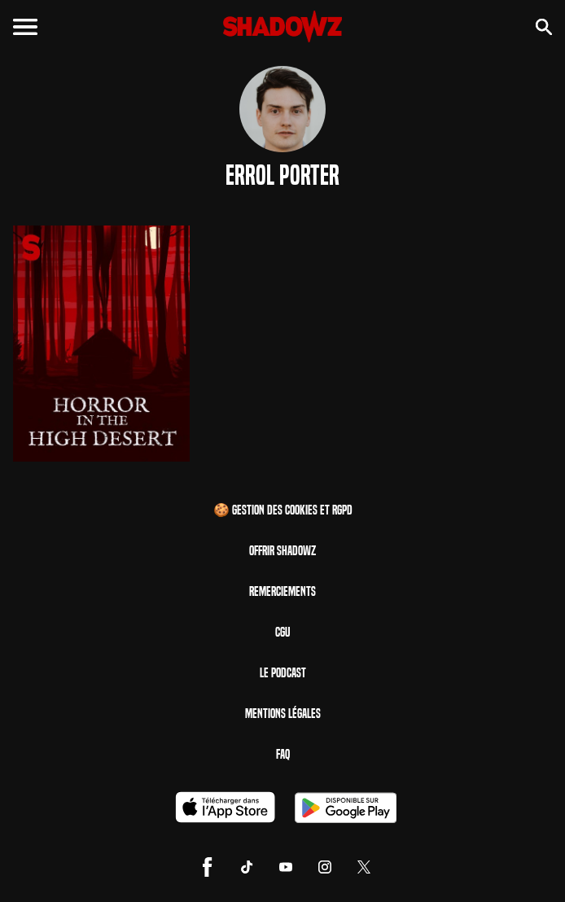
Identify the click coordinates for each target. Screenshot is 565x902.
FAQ (283, 754)
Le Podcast (283, 673)
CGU (282, 632)
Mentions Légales (283, 713)
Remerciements (282, 591)
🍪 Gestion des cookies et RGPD (283, 510)
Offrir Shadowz (282, 550)
